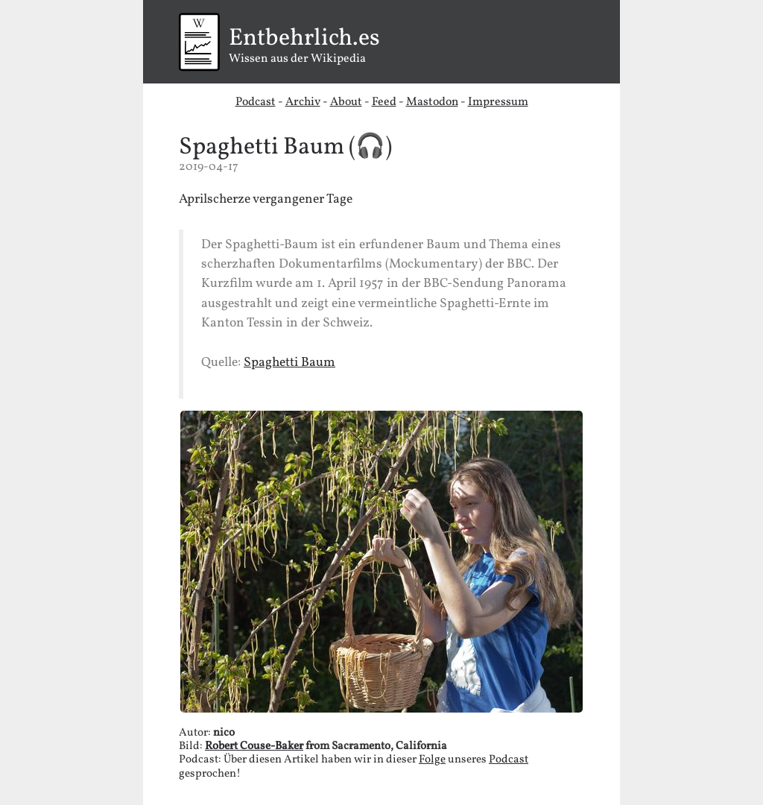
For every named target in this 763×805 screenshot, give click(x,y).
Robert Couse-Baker (254, 746)
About (346, 102)
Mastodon (432, 102)
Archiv (302, 102)
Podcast (255, 102)
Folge (432, 760)
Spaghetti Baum (261, 147)
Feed (384, 102)
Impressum (498, 102)
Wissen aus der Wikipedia (381, 46)
